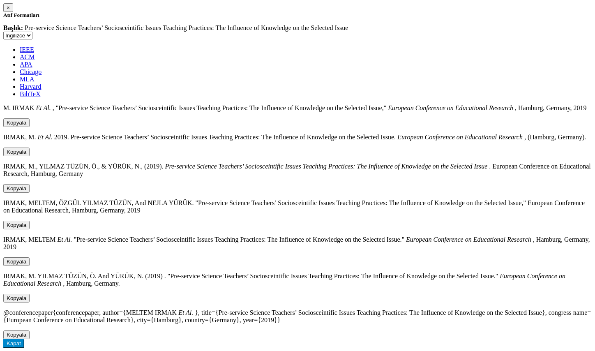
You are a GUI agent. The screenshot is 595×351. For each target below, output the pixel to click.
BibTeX (30, 93)
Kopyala (16, 123)
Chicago (31, 71)
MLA (27, 79)
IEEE (27, 49)
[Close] (8, 7)
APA (26, 64)
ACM (27, 56)
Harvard (30, 86)
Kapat (14, 343)
